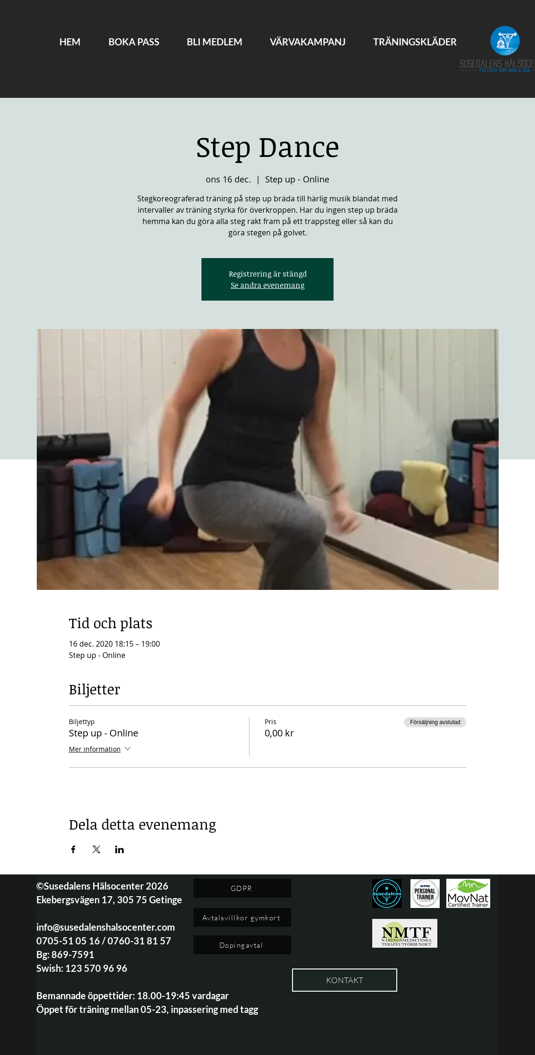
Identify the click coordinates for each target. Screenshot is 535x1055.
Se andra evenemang (267, 285)
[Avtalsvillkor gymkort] (242, 917)
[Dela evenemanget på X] (96, 849)
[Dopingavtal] (242, 944)
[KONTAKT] (344, 980)
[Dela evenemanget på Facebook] (73, 849)
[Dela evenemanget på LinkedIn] (119, 849)
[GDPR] (242, 888)
